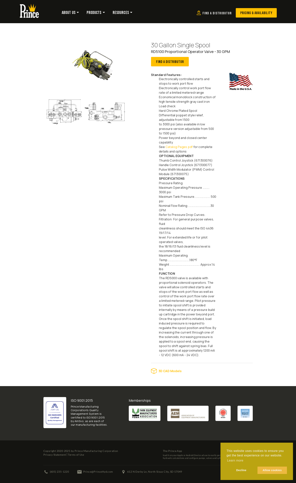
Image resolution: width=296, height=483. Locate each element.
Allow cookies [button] (272, 470)
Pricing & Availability (256, 13)
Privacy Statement (54, 454)
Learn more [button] (235, 460)
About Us (69, 12)
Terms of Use (76, 454)
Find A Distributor (170, 62)
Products (94, 12)
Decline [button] (241, 470)
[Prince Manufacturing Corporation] (29, 6)
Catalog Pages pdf (179, 147)
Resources (121, 12)
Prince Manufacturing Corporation (96, 450)
